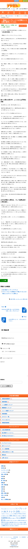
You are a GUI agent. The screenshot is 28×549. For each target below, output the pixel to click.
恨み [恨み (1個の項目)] (16, 520)
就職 (2, 482)
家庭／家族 (3, 493)
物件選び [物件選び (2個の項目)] (13, 522)
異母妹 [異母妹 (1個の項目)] (22, 522)
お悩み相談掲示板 (6, 429)
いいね (3, 280)
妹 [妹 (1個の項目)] (11, 518)
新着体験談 (5, 401)
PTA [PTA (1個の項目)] (2, 508)
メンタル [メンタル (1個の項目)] (11, 513)
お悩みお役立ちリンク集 (7, 451)
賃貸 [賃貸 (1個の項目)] (18, 524)
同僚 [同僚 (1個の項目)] (16, 515)
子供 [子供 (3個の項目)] (18, 518)
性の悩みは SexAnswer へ (8, 435)
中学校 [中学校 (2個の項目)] (20, 513)
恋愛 (2, 466)
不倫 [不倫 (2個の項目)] (16, 513)
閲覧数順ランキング (6, 407)
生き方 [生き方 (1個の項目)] (18, 522)
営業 (14, 299)
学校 (2, 476)
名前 (14, 380)
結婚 (2, 486)
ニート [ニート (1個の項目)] (22, 511)
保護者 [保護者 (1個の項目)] (4, 515)
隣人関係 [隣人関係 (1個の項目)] (12, 525)
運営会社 (4, 454)
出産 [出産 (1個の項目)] (7, 515)
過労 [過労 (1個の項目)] (8, 525)
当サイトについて (6, 445)
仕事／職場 (3, 484)
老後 (2, 497)
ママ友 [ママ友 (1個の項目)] (7, 513)
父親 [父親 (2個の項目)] (8, 522)
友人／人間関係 (4, 499)
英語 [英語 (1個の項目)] (15, 524)
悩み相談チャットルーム (7, 432)
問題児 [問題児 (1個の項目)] (20, 515)
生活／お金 (3, 495)
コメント (2, 361)
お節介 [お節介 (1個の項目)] (6, 508)
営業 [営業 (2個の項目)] (24, 515)
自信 (26, 299)
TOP (1, 537)
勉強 (2, 478)
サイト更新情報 (5, 448)
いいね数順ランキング (7, 404)
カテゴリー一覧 (5, 416)
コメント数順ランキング (7, 410)
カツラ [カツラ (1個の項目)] (10, 508)
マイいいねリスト (6, 419)
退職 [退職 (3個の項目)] (4, 525)
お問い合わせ (5, 457)
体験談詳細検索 (5, 422)
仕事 (11, 299)
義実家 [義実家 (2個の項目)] (7, 524)
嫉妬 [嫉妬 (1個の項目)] (14, 518)
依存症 (2, 468)
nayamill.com (14, 545)
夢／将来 (3, 480)
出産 (2, 489)
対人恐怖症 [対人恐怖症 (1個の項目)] (8, 520)
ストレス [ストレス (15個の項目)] (13, 511)
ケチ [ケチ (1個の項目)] (13, 508)
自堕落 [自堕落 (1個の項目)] (12, 524)
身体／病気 (3, 474)
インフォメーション (6, 442)
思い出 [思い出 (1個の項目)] (13, 520)
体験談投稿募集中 (7, 398)
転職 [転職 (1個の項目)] (21, 524)
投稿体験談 (4, 413)
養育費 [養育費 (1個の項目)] (17, 525)
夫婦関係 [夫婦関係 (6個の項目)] (5, 518)
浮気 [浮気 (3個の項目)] (3, 522)
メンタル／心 (4, 472)
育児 (2, 491)
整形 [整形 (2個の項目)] (20, 520)
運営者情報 (15, 537)
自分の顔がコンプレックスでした (10, 289)
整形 (24, 299)
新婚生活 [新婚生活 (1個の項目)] (24, 520)
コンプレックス (19, 299)
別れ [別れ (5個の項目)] (12, 515)
